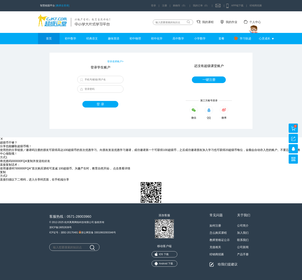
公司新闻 (243, 247)
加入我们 (243, 232)
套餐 (221, 38)
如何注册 (215, 225)
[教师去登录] (62, 5)
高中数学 (178, 38)
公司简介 (243, 225)
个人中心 (255, 22)
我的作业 (231, 22)
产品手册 (243, 254)
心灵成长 (264, 38)
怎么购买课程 (218, 232)
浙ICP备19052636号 (60, 227)
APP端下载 (237, 5)
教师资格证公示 (220, 240)
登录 (153, 5)
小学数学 (200, 38)
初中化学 (157, 38)
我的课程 (208, 22)
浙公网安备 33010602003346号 (97, 232)
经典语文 (92, 38)
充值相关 (215, 247)
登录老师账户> (115, 61)
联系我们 (243, 240)
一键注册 (209, 79)
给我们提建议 (227, 264)
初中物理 (135, 38)
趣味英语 (113, 38)
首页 (49, 38)
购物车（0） (180, 5)
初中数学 (70, 38)
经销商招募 (256, 5)
